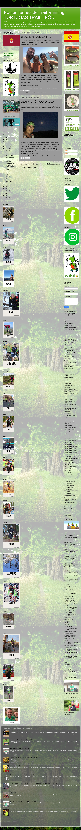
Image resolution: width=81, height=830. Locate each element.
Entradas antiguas (54, 164)
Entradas (68, 151)
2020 (6, 151)
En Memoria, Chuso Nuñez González (20, 748)
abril (7, 174)
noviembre (9, 153)
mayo (7, 172)
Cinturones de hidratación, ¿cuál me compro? (22, 774)
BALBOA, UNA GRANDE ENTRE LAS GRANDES (23, 801)
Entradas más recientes (29, 164)
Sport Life (67, 321)
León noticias (67, 335)
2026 (6, 137)
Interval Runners (68, 325)
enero (8, 181)
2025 (6, 139)
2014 (6, 195)
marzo (8, 176)
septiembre (9, 157)
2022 (6, 146)
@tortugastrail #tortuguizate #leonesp (36, 92)
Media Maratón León (69, 317)
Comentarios (69, 153)
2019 (6, 184)
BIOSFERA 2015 (14, 792)
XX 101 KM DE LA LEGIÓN (17, 731)
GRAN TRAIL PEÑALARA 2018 (18, 766)
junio (7, 169)
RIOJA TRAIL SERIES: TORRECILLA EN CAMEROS (24, 757)
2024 (6, 141)
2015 (6, 193)
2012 (6, 200)
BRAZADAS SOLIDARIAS (36, 36)
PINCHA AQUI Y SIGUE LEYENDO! (30, 85)
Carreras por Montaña (70, 327)
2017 (6, 188)
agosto (8, 159)
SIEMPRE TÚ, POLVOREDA (37, 101)
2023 (6, 144)
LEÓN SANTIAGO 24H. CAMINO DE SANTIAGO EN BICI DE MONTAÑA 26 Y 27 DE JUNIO (34, 783)
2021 (6, 148)
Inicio (42, 164)
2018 (6, 186)
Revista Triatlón (68, 323)
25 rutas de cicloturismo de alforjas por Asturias (70, 314)
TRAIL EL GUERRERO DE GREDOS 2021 (21, 739)
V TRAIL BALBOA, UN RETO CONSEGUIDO (22, 810)
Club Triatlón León (69, 333)
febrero (8, 179)
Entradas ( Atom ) (32, 167)
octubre (8, 155)
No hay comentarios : (52, 88)
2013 (6, 197)
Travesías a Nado (69, 319)
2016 (6, 191)
